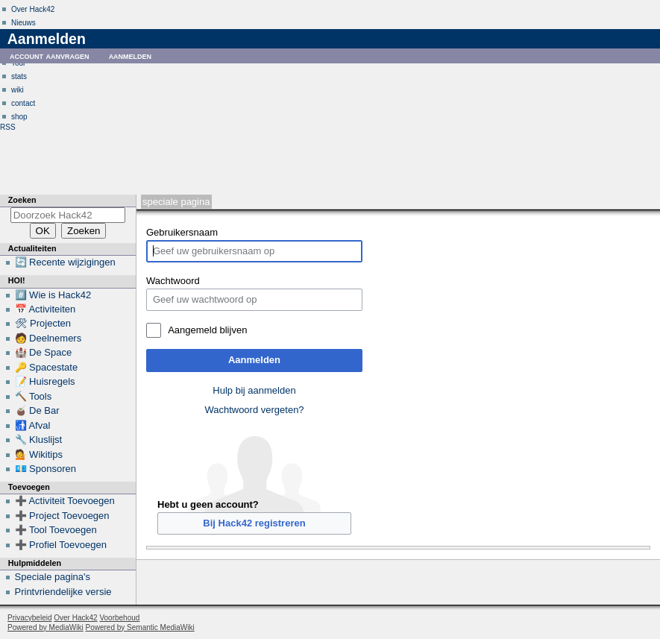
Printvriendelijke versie (63, 591)
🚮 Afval (33, 425)
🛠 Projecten (43, 323)
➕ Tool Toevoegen (56, 529)
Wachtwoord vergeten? (254, 409)
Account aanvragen (49, 55)
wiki (17, 90)
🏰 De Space (43, 352)
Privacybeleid (29, 618)
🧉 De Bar (37, 410)
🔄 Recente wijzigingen (65, 262)
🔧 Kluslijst (39, 439)
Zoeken (22, 199)
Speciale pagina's (53, 576)
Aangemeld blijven (207, 330)
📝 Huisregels (45, 381)
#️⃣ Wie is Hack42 (53, 294)
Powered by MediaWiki (45, 627)
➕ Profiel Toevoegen (61, 544)
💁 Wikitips (39, 454)
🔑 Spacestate (46, 367)
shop (19, 117)
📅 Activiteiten (45, 309)
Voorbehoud (119, 618)
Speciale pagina (176, 201)
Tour (18, 63)
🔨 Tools (33, 396)
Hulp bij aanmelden (254, 390)
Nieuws (23, 23)
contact (23, 103)
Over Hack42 (32, 9)
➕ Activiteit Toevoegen (65, 500)
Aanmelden (254, 359)
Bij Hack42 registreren (254, 523)
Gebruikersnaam (182, 232)
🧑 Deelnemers (48, 338)
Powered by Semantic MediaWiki (140, 627)
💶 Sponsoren (46, 468)
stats (19, 76)
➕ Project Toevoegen (62, 515)
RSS (8, 127)
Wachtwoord (173, 280)
